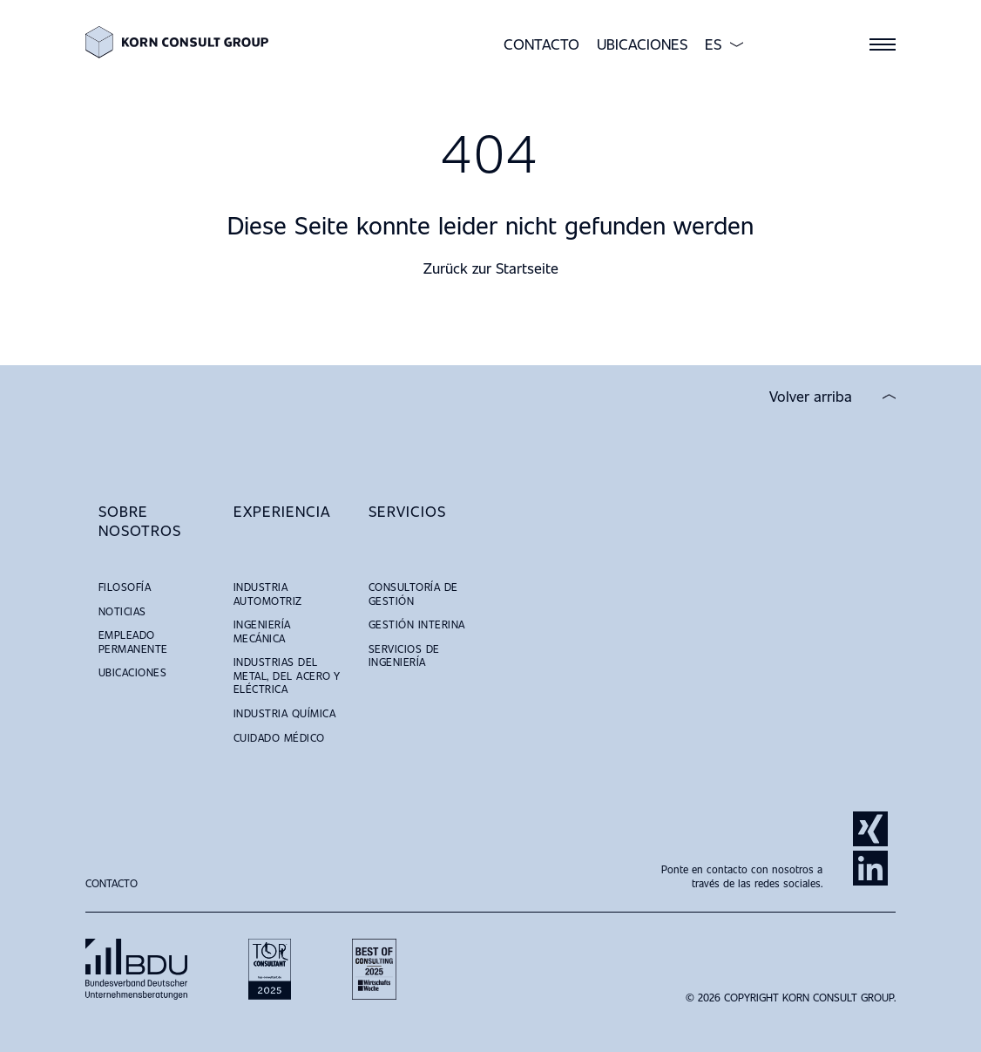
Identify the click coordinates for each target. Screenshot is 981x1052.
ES (713, 44)
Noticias (122, 611)
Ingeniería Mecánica (262, 631)
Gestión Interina (417, 624)
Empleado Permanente (133, 641)
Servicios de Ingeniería (404, 655)
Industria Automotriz (267, 593)
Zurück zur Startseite (490, 268)
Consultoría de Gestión (413, 593)
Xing (870, 828)
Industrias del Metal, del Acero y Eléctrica (287, 675)
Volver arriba (810, 396)
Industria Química (284, 713)
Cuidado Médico (279, 737)
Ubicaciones (642, 44)
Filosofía (124, 587)
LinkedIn (870, 868)
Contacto (541, 44)
